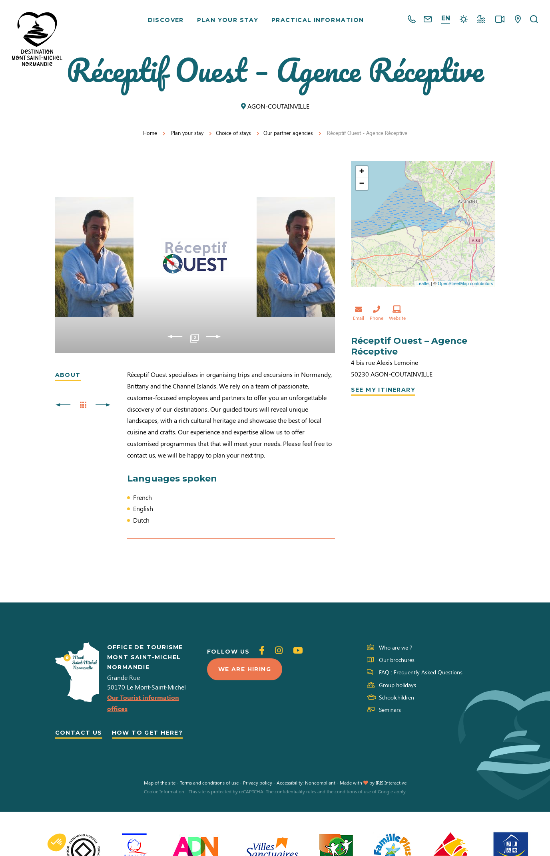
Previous (174, 336)
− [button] (361, 184)
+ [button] (361, 172)
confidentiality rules (295, 791)
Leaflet (423, 283)
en (445, 18)
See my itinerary (383, 389)
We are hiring (244, 669)
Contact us (78, 732)
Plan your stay (228, 20)
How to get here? (147, 732)
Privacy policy (257, 782)
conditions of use (353, 791)
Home (150, 132)
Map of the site (159, 782)
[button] (56, 842)
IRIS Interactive (391, 782)
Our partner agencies (288, 132)
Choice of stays (233, 132)
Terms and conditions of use (209, 782)
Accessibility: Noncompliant (306, 782)
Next (213, 336)
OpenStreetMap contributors (465, 283)
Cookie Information (164, 791)
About (68, 374)
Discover (166, 20)
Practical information (317, 20)
